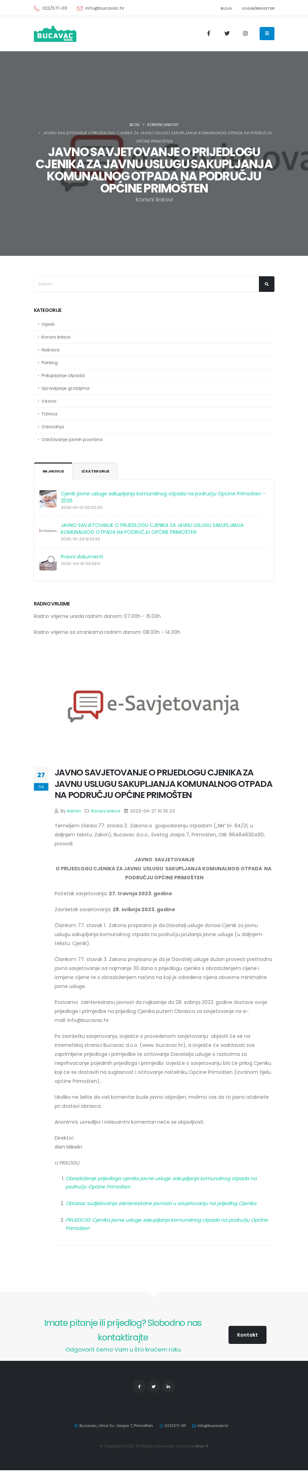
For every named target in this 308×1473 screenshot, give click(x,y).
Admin (74, 811)
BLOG (226, 8)
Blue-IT (202, 1449)
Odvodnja (52, 427)
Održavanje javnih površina (72, 439)
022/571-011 (55, 8)
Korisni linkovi (162, 124)
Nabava (50, 350)
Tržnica (49, 414)
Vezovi (48, 401)
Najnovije (54, 471)
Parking (49, 363)
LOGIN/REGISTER (258, 8)
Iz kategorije (98, 471)
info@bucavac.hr (104, 8)
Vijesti (48, 324)
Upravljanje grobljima (65, 388)
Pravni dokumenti (82, 556)
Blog (135, 124)
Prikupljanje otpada (63, 375)
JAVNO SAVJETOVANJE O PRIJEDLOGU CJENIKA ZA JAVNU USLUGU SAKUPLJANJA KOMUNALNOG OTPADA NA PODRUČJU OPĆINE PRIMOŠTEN (152, 529)
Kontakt (247, 1334)
